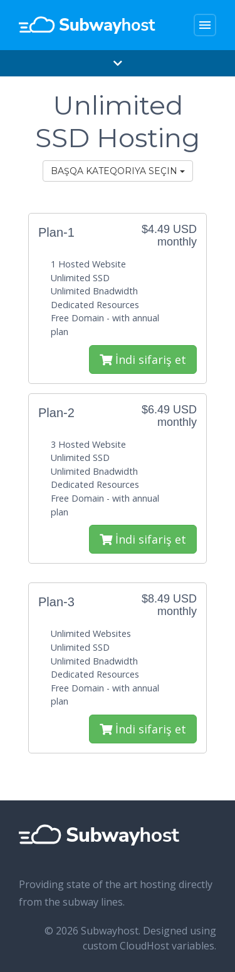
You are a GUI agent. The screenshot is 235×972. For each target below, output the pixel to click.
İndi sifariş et (143, 359)
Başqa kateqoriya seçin (118, 171)
